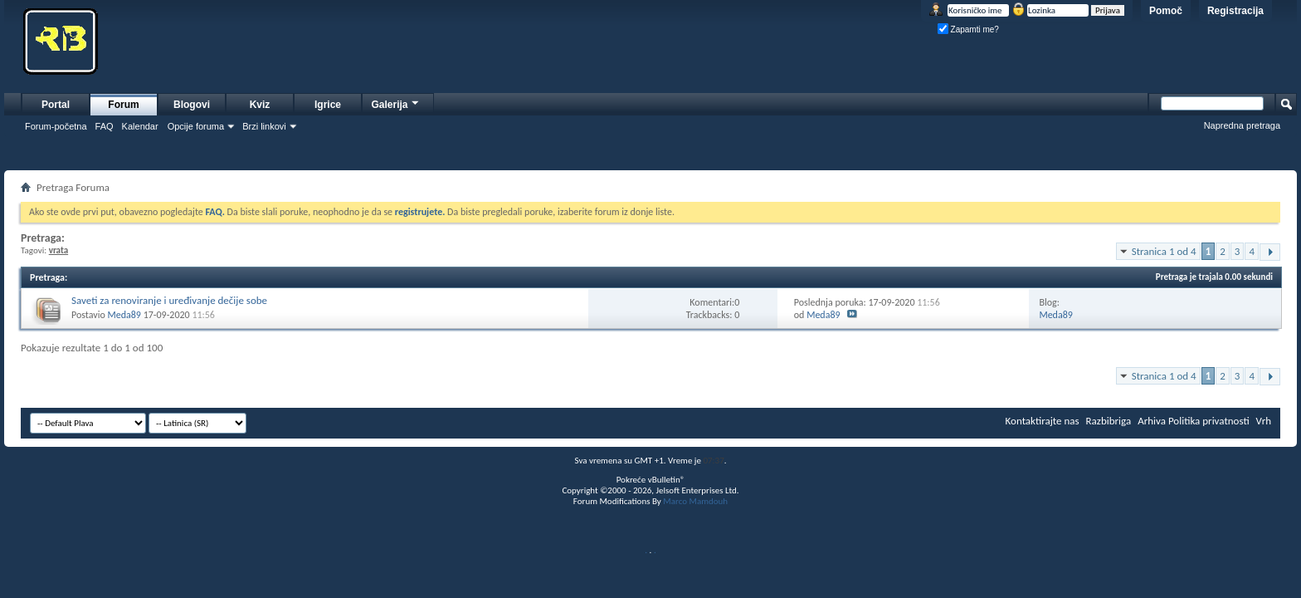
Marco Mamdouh (695, 501)
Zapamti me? (968, 29)
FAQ (104, 126)
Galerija (396, 102)
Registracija (1235, 11)
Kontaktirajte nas (1042, 420)
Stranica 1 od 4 (1164, 251)
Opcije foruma (196, 126)
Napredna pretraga (1242, 125)
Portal (55, 104)
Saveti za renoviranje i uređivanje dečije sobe (169, 300)
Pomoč (1165, 11)
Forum (123, 104)
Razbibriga (1109, 420)
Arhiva (1152, 420)
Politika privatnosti (1209, 420)
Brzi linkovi (264, 126)
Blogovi (191, 104)
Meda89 (123, 315)
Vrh (1263, 420)
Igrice (327, 104)
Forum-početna (56, 126)
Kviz (260, 104)
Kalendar (140, 126)
